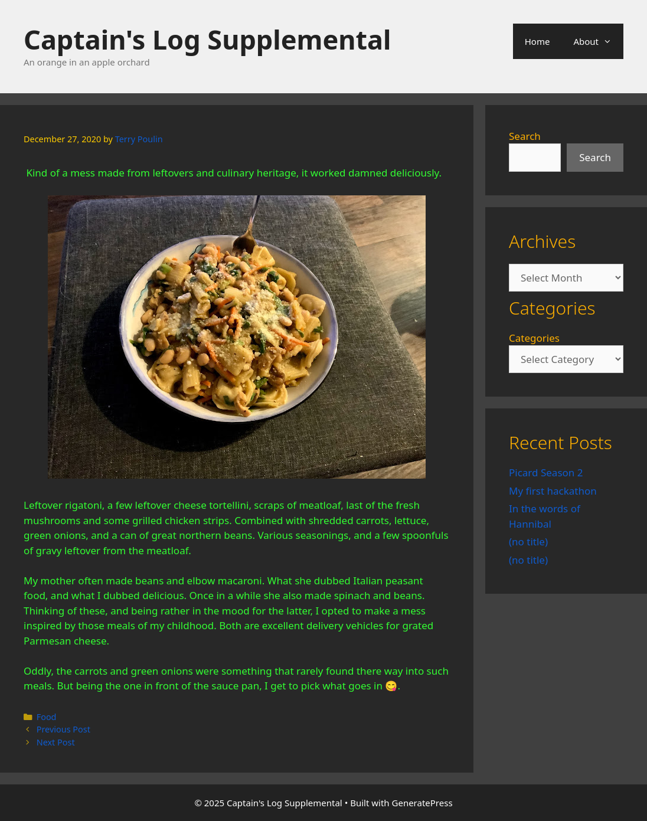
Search (525, 136)
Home (537, 41)
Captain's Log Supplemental (207, 39)
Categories (534, 338)
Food (47, 716)
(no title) (528, 541)
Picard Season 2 (546, 472)
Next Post (56, 742)
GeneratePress (422, 803)
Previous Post (63, 729)
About (598, 41)
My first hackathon (553, 491)
